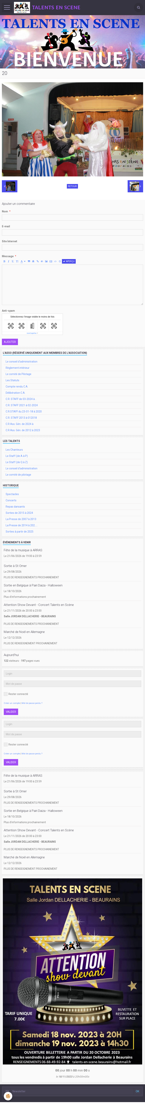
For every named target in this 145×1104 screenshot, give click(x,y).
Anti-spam (8, 310)
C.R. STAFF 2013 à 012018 (21, 417)
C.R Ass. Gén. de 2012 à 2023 (23, 430)
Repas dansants (15, 506)
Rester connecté (16, 694)
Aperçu (69, 261)
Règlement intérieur (17, 367)
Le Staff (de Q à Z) (17, 462)
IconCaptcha (31, 333)
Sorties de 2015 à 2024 (19, 512)
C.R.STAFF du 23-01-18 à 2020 (24, 411)
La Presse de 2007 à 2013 (21, 519)
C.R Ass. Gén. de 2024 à (19, 423)
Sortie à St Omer (15, 566)
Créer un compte (12, 703)
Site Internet (9, 241)
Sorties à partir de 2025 (19, 531)
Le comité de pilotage (18, 474)
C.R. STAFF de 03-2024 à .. (21, 399)
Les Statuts (12, 380)
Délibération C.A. (15, 392)
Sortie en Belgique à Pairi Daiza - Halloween (33, 585)
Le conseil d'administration (21, 361)
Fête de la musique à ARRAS (23, 550)
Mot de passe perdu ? (32, 703)
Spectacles (12, 494)
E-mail (6, 226)
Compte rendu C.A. (17, 386)
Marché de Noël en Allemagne (24, 632)
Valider (11, 711)
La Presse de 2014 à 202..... (22, 525)
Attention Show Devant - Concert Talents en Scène (39, 605)
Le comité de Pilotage (18, 374)
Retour (72, 186)
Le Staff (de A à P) (17, 455)
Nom (5, 211)
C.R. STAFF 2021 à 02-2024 (22, 405)
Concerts (11, 500)
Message (8, 256)
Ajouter (10, 341)
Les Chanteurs (14, 449)
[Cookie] (8, 1096)
